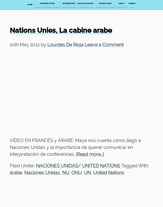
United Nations (108, 172)
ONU (76, 172)
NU (65, 172)
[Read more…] (90, 154)
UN (87, 172)
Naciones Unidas (42, 172)
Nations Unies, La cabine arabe (61, 30)
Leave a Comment (104, 44)
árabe (16, 172)
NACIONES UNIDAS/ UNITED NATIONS (78, 165)
